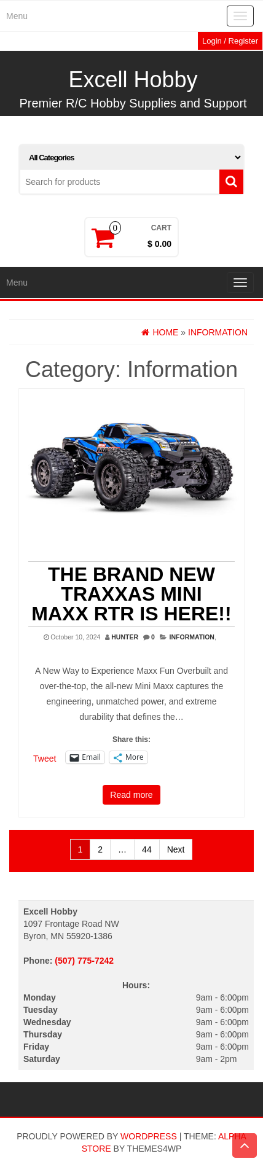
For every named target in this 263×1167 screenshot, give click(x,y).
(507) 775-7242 (84, 961)
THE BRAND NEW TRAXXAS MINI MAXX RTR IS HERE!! (131, 594)
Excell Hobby (132, 79)
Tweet (44, 758)
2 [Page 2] (100, 849)
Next (176, 849)
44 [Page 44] (147, 849)
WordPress (148, 1136)
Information (192, 637)
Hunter (124, 637)
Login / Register (230, 40)
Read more (131, 795)
